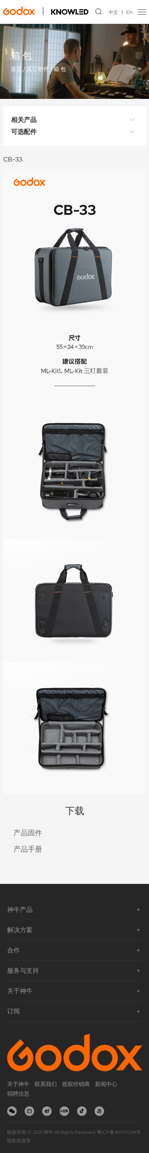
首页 (16, 69)
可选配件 (74, 132)
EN (129, 12)
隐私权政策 (19, 1140)
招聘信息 (18, 1093)
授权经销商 (76, 1084)
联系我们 (46, 1084)
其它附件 (38, 69)
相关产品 (74, 120)
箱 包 (60, 69)
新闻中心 (106, 1084)
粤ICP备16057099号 (119, 1132)
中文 (113, 12)
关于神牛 (18, 1084)
